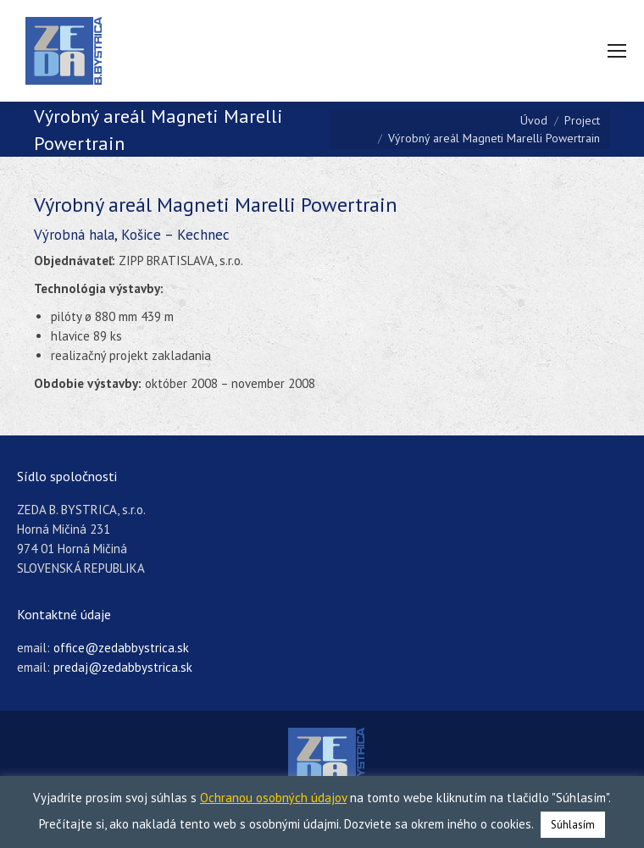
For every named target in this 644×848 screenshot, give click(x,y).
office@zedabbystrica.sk (121, 648)
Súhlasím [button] (573, 825)
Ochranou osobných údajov (273, 798)
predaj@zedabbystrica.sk (122, 667)
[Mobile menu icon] (617, 51)
